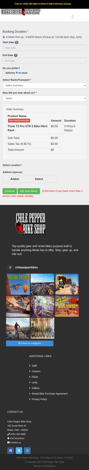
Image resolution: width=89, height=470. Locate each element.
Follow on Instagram (29, 343)
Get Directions (16, 438)
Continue (10, 191)
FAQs (33, 376)
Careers (35, 371)
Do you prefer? (11, 68)
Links (33, 382)
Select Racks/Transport (17, 79)
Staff (33, 365)
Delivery (9, 72)
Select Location (12, 165)
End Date (10, 55)
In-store (21, 72)
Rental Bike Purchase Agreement (48, 393)
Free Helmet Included (19, 120)
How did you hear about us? (20, 92)
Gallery (34, 388)
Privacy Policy (38, 399)
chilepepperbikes (26, 267)
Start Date (10, 42)
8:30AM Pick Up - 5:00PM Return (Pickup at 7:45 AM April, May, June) (42, 37)
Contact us (14, 442)
